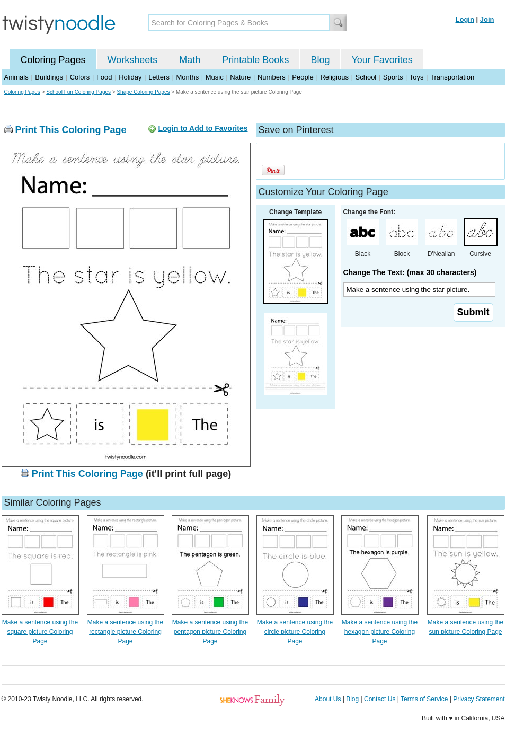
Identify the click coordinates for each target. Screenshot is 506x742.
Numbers (272, 77)
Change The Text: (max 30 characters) (410, 272)
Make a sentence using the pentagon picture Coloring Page (210, 632)
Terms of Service (424, 699)
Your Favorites (381, 60)
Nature (240, 77)
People (302, 77)
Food (104, 77)
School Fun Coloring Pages (78, 92)
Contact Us (379, 699)
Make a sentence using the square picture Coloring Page (40, 632)
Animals (16, 77)
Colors (80, 77)
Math (189, 60)
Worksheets (133, 60)
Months (187, 77)
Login (465, 19)
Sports (393, 77)
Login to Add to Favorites (202, 128)
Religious (334, 77)
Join (487, 19)
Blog (320, 60)
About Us (328, 699)
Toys (417, 77)
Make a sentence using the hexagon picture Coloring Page (380, 632)
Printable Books (255, 60)
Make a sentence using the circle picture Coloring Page (295, 632)
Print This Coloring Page (71, 130)
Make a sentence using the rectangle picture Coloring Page (125, 632)
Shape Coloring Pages (143, 92)
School (366, 77)
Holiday (130, 77)
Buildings (49, 77)
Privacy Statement (478, 699)
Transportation (452, 77)
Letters (159, 77)
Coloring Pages (53, 60)
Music (215, 77)
